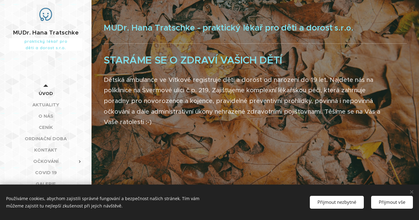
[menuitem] (46, 93)
